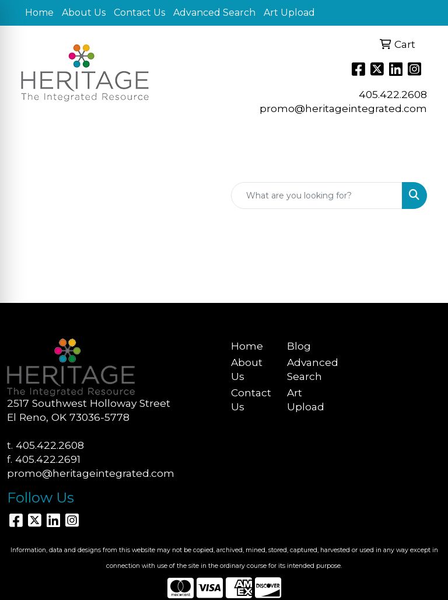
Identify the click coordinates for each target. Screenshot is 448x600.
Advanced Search (214, 12)
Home (39, 12)
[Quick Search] (316, 195)
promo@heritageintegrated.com (343, 108)
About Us (84, 12)
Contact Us (139, 12)
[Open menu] (424, 162)
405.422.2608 (393, 94)
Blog (299, 346)
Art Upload (289, 12)
